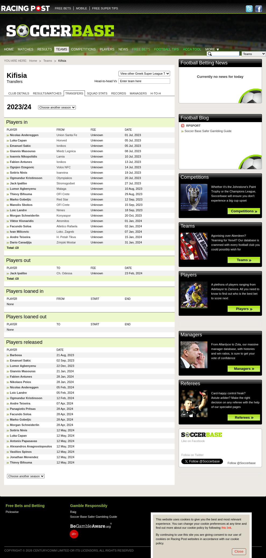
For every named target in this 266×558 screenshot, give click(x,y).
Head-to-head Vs (106, 81)
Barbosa (16, 355)
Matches (25, 49)
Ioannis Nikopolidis (23, 156)
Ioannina (62, 172)
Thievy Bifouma (21, 194)
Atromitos (63, 221)
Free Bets (141, 49)
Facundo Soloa (20, 226)
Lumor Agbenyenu (23, 188)
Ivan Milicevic (19, 231)
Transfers (74, 93)
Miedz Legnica (66, 151)
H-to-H (155, 93)
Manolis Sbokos (21, 204)
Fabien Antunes (21, 161)
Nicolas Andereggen (24, 135)
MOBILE (81, 8)
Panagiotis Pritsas (23, 408)
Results (44, 49)
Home (9, 49)
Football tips (166, 49)
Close (239, 551)
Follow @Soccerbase (242, 463)
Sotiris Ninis (18, 172)
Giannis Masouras (22, 151)
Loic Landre (18, 210)
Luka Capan (18, 140)
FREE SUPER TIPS (105, 8)
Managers (138, 93)
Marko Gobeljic (20, 199)
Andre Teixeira (20, 237)
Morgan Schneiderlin (24, 215)
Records (118, 93)
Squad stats (97, 93)
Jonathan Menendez (24, 457)
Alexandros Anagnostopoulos (31, 446)
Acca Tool (192, 49)
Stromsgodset (66, 183)
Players (107, 49)
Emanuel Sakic (20, 145)
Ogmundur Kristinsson (26, 178)
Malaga (61, 188)
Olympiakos (64, 178)
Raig (73, 511)
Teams (61, 49)
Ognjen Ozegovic (22, 167)
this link (226, 527)
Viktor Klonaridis (22, 221)
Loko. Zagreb (65, 231)
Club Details (18, 93)
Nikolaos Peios (20, 382)
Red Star (63, 199)
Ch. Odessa (64, 273)
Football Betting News (204, 62)
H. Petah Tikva (66, 237)
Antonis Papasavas (23, 441)
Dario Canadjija (20, 242)
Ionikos (61, 145)
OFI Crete (63, 194)
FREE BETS (63, 8)
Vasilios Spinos (21, 451)
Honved (62, 140)
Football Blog (195, 118)
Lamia (61, 156)
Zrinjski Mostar (66, 242)
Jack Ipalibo (18, 183)
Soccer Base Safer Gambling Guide (208, 131)
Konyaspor (64, 215)
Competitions (83, 49)
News (123, 49)
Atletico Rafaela (67, 226)
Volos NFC (64, 167)
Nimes (61, 210)
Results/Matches (47, 93)
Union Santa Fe (67, 135)
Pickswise (12, 511)
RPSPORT (193, 125)
